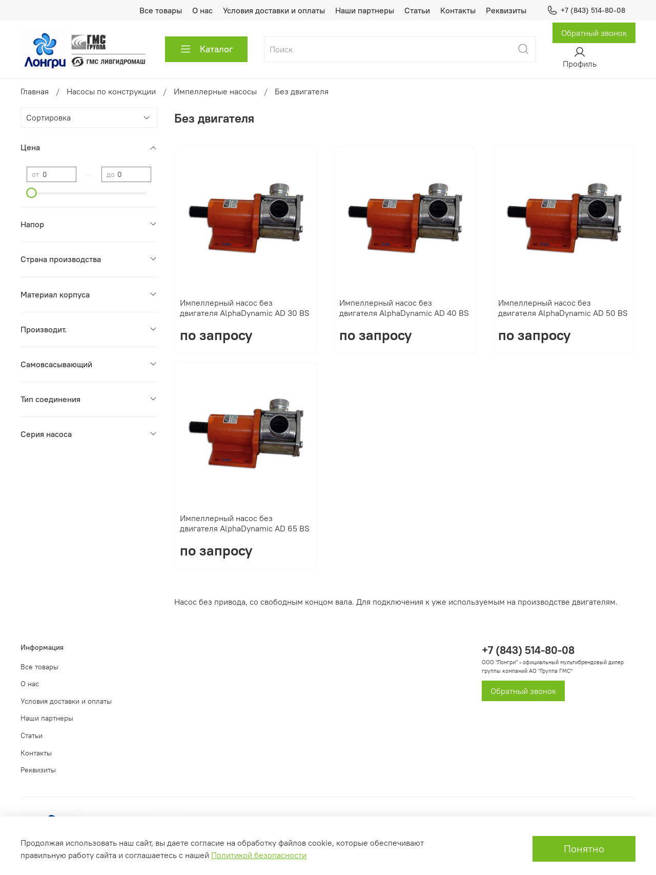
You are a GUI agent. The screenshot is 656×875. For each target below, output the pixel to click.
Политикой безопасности (258, 855)
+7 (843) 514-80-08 (586, 10)
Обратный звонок (594, 33)
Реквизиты (506, 10)
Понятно (584, 848)
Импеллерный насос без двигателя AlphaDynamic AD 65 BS (245, 523)
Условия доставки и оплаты (274, 10)
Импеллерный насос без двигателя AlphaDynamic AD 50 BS (563, 307)
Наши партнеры (364, 10)
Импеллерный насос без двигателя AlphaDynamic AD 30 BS (245, 307)
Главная (34, 91)
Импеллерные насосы (215, 91)
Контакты (458, 10)
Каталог (206, 49)
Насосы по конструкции (111, 91)
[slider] (31, 193)
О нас (202, 10)
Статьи (417, 10)
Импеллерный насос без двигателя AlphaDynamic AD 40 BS (404, 307)
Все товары (160, 10)
